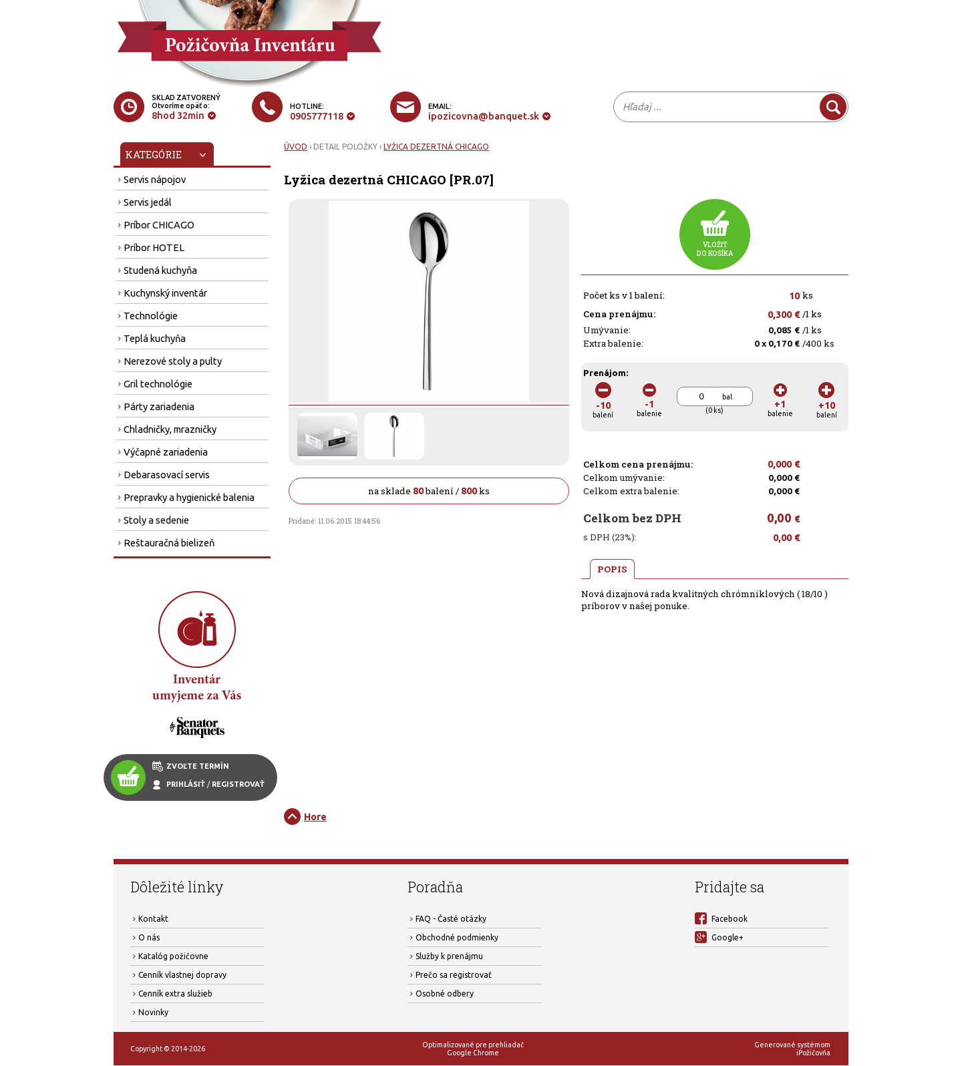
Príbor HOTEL (154, 247)
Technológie (151, 315)
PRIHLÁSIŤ (185, 784)
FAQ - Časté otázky (451, 918)
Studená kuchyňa (160, 270)
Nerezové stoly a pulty (173, 361)
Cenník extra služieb (175, 993)
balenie (649, 403)
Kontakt (153, 918)
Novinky (153, 1012)
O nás (149, 937)
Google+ (727, 937)
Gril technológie (158, 383)
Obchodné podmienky (457, 937)
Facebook (729, 918)
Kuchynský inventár (165, 293)
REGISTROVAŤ (238, 784)
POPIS (612, 569)
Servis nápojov (155, 179)
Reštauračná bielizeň (169, 542)
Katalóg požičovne (173, 956)
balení (603, 405)
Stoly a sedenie (156, 520)
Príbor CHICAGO (159, 224)
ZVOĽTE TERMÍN (197, 766)
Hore (315, 816)
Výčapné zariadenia (166, 452)
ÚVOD (295, 146)
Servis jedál (148, 202)
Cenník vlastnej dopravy (182, 974)
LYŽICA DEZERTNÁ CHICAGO (436, 146)
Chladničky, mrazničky (170, 429)
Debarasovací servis (167, 474)
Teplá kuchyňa (155, 338)
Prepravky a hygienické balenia (189, 497)
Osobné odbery (445, 993)
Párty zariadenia (159, 406)
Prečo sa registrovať (454, 974)
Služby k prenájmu (449, 956)
